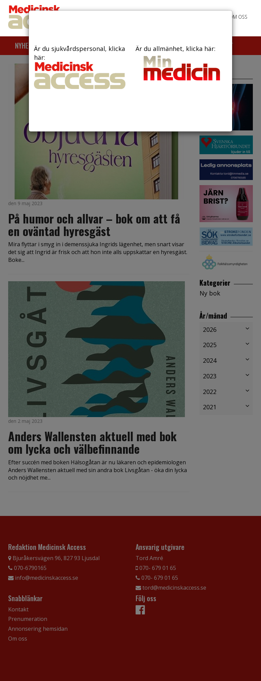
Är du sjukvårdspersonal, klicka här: (79, 66)
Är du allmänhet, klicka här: (181, 63)
